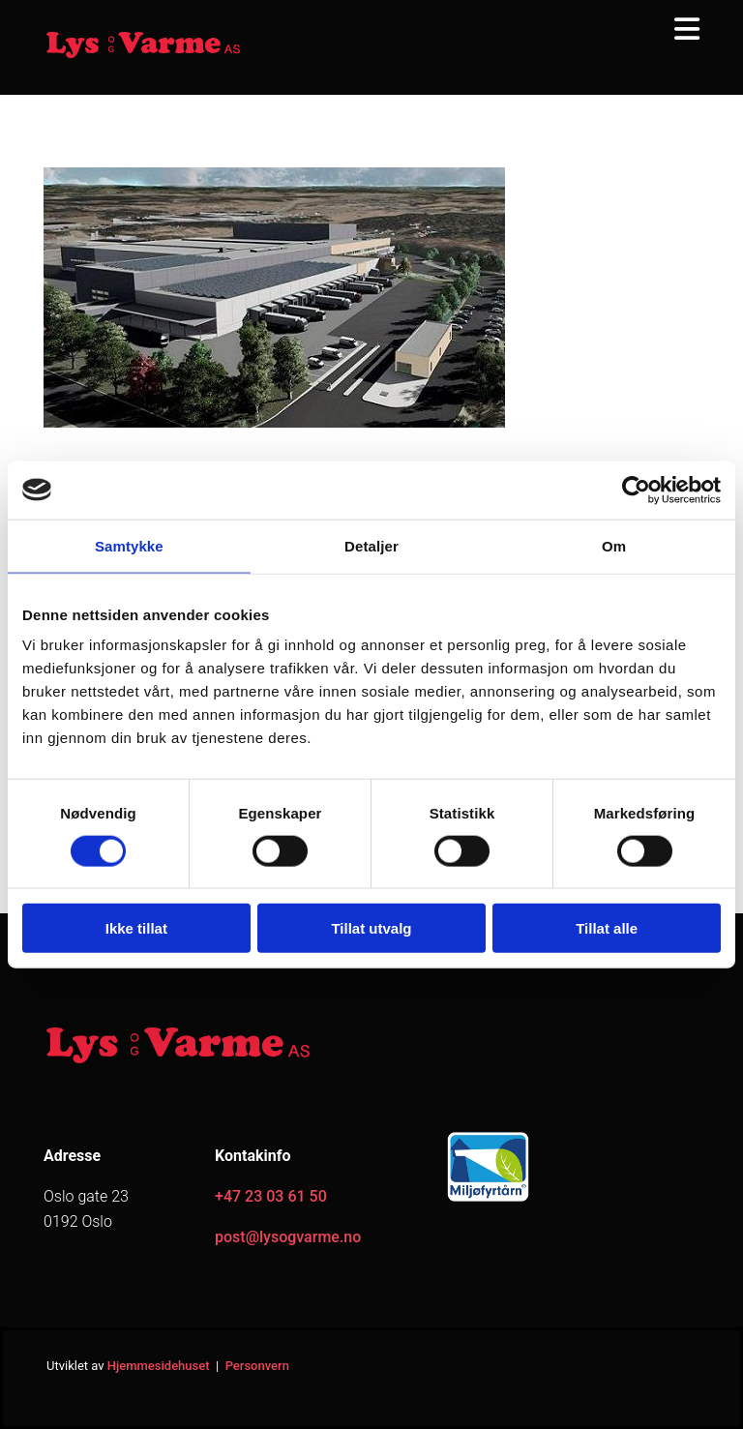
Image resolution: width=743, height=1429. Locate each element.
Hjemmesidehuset (158, 1365)
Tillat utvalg (371, 928)
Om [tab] (614, 545)
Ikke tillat (136, 928)
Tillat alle (607, 928)
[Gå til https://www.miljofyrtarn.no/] (488, 1200)
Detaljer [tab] (371, 545)
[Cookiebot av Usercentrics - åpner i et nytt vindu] (636, 489)
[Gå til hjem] (143, 55)
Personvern (257, 1365)
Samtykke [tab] (129, 545)
